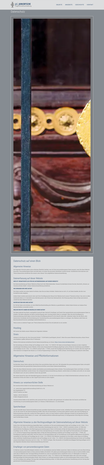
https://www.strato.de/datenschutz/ (65, 344)
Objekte (59, 5)
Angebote (69, 5)
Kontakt (90, 5)
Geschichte (79, 5)
